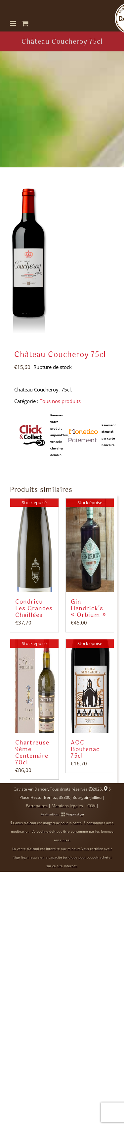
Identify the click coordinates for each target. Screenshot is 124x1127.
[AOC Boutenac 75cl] (90, 686)
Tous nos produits (60, 401)
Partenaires (36, 805)
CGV (91, 805)
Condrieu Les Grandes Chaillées (34, 608)
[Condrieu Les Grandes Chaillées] (34, 545)
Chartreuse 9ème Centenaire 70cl (32, 752)
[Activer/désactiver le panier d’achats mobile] (25, 23)
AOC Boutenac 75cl (85, 749)
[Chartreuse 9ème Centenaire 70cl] (34, 686)
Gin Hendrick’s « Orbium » (88, 608)
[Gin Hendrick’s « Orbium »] (90, 545)
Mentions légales (67, 805)
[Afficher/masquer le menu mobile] (13, 23)
